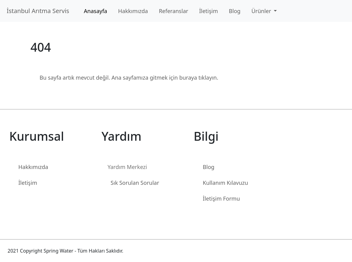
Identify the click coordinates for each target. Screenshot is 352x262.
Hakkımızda (133, 11)
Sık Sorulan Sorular (135, 182)
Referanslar (173, 11)
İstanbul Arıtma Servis (39, 11)
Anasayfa (95, 11)
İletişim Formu (221, 198)
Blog (234, 11)
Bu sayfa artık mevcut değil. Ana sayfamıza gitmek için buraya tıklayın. (129, 77)
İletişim (208, 11)
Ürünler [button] (262, 11)
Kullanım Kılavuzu (225, 182)
